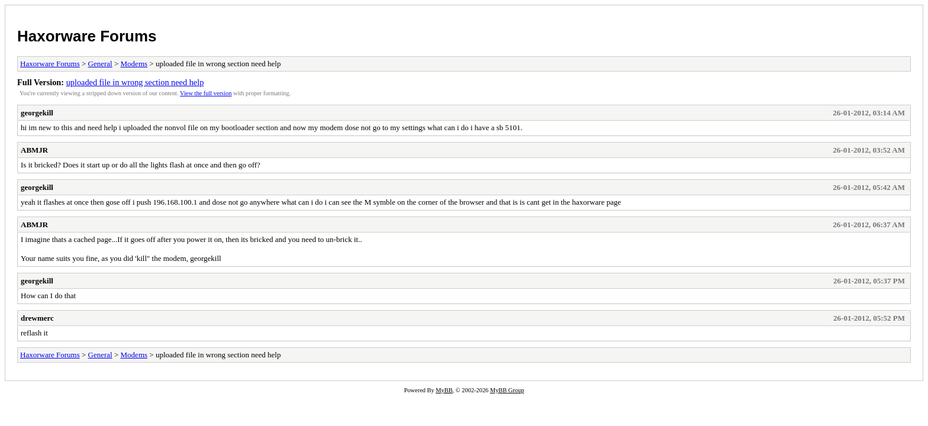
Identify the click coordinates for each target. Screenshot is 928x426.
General (100, 63)
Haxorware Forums (87, 36)
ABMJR (34, 150)
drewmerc (37, 318)
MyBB (444, 390)
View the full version (205, 93)
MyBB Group (507, 390)
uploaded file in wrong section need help (135, 82)
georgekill (37, 112)
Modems (134, 63)
